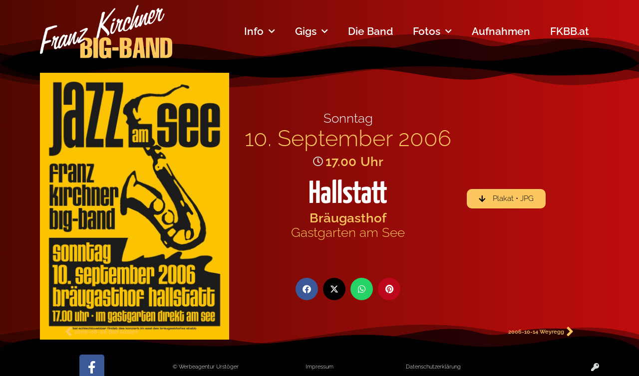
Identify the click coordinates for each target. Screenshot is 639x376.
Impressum (319, 366)
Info (259, 31)
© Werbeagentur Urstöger (206, 366)
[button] (307, 289)
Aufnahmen (501, 31)
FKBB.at (569, 31)
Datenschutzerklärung (433, 366)
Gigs (311, 31)
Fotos (432, 31)
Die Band (370, 31)
